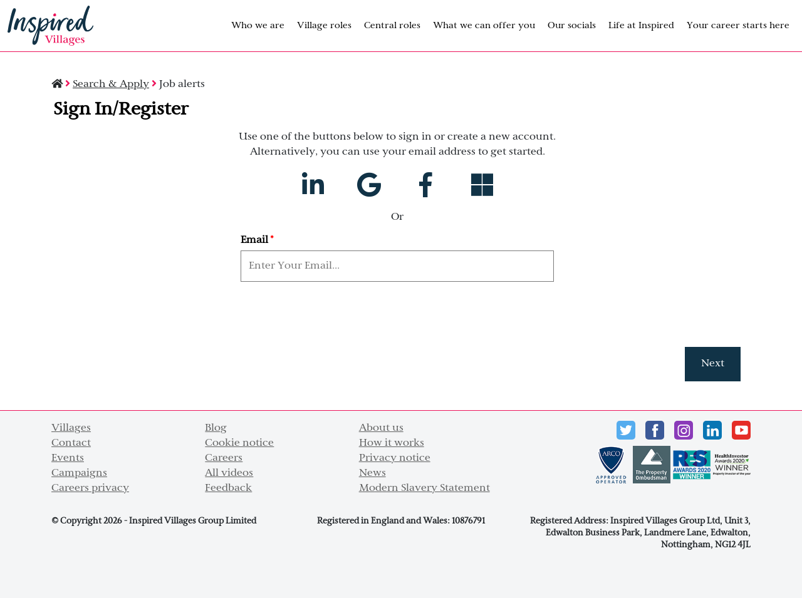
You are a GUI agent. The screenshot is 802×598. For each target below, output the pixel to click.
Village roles (324, 26)
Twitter (626, 430)
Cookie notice (239, 443)
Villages (71, 428)
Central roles (392, 26)
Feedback (228, 488)
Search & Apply (111, 85)
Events (67, 458)
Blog (216, 428)
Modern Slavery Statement (424, 488)
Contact (71, 443)
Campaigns (79, 473)
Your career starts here (738, 26)
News (372, 473)
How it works (391, 443)
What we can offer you (484, 26)
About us (381, 428)
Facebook (654, 430)
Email (257, 240)
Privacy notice (394, 458)
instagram (683, 430)
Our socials (572, 26)
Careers (223, 458)
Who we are (257, 26)
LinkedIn (712, 430)
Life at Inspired (641, 26)
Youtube (741, 430)
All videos (229, 473)
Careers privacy (90, 488)
